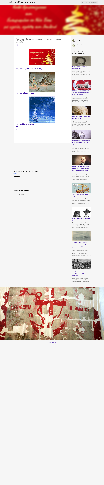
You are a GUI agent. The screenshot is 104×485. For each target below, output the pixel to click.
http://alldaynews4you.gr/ (26, 124)
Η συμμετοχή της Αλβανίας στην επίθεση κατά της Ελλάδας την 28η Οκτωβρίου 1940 (81, 142)
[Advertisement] (26, 157)
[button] (17, 45)
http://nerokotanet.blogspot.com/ (29, 93)
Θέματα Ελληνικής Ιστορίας (22, 2)
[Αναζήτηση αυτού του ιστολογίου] (91, 2)
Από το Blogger (52, 342)
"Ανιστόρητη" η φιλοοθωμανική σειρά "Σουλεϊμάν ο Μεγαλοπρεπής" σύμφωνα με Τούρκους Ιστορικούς (81, 92)
